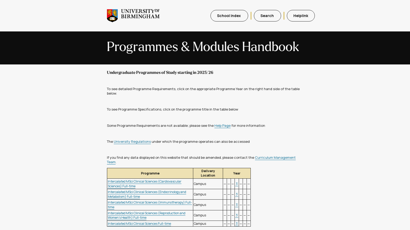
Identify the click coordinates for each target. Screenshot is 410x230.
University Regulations (132, 141)
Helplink (300, 15)
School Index (229, 15)
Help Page (222, 125)
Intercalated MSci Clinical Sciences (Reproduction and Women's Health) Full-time (146, 215)
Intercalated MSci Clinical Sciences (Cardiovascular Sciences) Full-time (144, 183)
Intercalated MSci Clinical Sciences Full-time (139, 223)
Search (267, 15)
